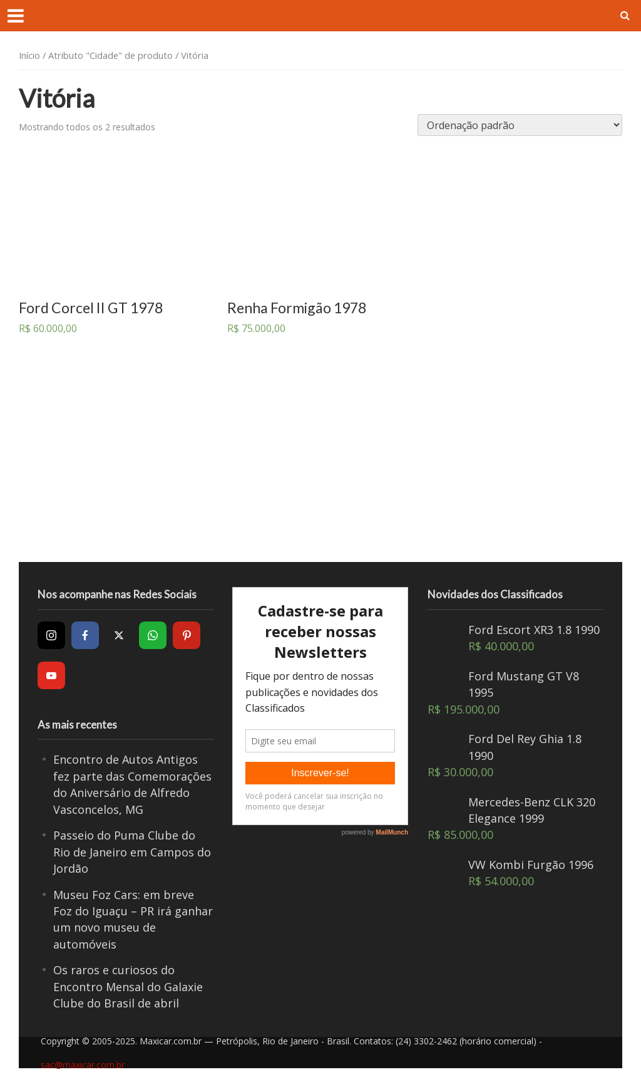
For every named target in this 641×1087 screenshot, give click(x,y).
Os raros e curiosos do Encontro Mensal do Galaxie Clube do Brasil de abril (128, 986)
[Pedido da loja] (520, 125)
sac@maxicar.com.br (83, 1065)
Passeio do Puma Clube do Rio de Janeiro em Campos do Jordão (132, 852)
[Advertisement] (322, 461)
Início (29, 55)
